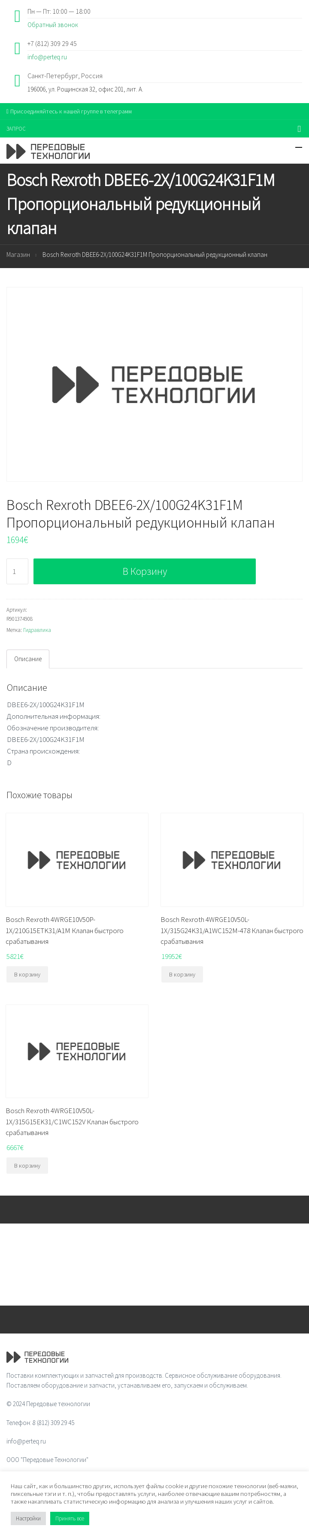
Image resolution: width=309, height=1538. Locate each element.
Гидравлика (37, 630)
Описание (28, 659)
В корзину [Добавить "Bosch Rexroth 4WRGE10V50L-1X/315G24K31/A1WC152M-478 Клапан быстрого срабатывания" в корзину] (182, 974)
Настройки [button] (28, 1518)
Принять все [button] (69, 1518)
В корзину (145, 571)
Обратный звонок (52, 25)
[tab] (27, 659)
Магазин (18, 254)
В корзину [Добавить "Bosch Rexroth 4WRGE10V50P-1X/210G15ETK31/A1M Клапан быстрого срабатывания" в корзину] (27, 974)
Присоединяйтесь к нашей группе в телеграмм (69, 111)
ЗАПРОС (16, 128)
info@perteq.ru (47, 57)
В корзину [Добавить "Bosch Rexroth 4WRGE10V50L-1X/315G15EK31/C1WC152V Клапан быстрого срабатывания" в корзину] (27, 1165)
